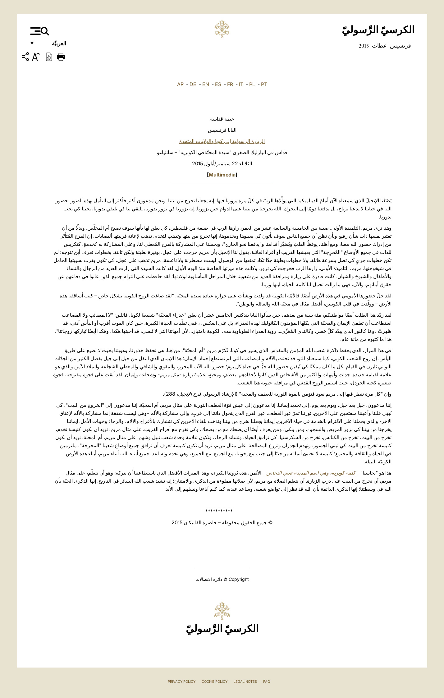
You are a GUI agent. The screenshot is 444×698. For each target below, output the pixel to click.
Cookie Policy (214, 681)
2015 (364, 45)
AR (180, 84)
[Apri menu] (35, 31)
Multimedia (222, 175)
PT (264, 84)
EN (205, 84)
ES (218, 84)
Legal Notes (245, 681)
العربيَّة (52, 46)
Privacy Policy (181, 681)
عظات (379, 45)
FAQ (266, 681)
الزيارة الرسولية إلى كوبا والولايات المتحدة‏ (222, 141)
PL (252, 84)
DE (193, 84)
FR (230, 84)
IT (241, 84)
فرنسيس (400, 45)
